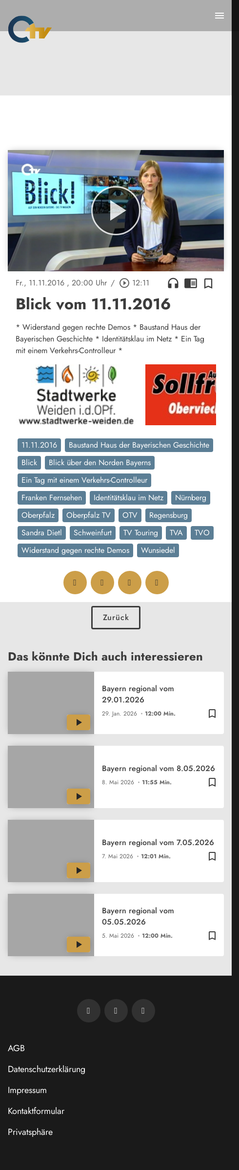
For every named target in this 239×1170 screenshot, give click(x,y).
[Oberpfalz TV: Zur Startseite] (30, 29)
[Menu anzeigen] (219, 15)
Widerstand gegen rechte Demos (75, 550)
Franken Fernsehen (51, 497)
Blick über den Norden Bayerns (100, 462)
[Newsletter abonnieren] (88, 1010)
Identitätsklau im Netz (128, 497)
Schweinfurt (93, 532)
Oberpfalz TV (88, 515)
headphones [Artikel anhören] (173, 283)
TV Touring (140, 532)
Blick (29, 462)
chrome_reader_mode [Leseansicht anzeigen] (191, 283)
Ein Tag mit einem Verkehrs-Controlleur (84, 480)
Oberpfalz (38, 515)
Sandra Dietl (41, 532)
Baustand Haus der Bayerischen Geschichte (139, 445)
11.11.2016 (39, 445)
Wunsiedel (158, 550)
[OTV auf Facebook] (116, 1010)
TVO (202, 532)
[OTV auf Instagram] (143, 1010)
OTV (130, 515)
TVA (176, 532)
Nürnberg (190, 497)
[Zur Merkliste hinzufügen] (208, 283)
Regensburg (168, 515)
